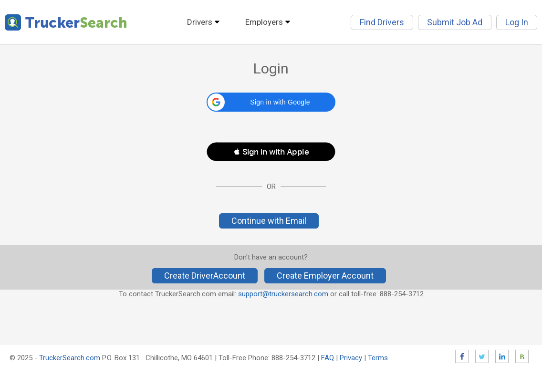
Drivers (199, 22)
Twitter (482, 356)
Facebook (462, 356)
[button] (271, 102)
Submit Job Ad (454, 22)
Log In (516, 22)
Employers (264, 22)
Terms (378, 358)
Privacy (351, 358)
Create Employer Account (325, 276)
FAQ (327, 358)
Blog (522, 356)
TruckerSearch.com (69, 358)
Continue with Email (268, 221)
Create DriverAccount (204, 276)
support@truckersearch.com (283, 294)
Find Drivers (382, 22)
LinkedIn (502, 356)
